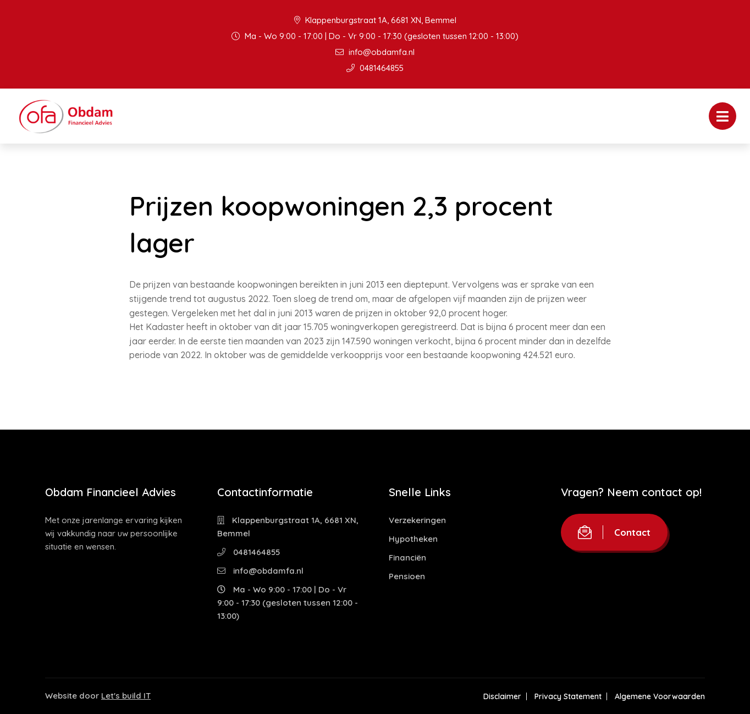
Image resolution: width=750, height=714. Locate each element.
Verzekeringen (417, 520)
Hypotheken (413, 539)
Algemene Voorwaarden (660, 696)
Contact (614, 532)
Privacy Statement (568, 696)
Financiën (407, 557)
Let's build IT (126, 695)
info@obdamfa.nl (375, 52)
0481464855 (375, 68)
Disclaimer (502, 696)
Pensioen (407, 576)
